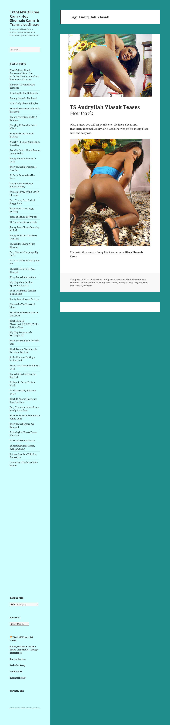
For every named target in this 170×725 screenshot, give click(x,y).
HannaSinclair (17, 677)
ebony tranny (125, 282)
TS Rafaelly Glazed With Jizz (24, 103)
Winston (97, 279)
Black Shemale (133, 279)
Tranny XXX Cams (36, 707)
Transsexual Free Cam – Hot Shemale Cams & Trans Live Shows (24, 18)
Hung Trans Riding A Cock (23, 277)
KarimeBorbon (18, 659)
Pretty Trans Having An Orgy (24, 299)
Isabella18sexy (17, 665)
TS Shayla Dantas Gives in (22, 440)
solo (145, 282)
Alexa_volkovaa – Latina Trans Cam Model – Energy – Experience (24, 649)
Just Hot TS (23, 707)
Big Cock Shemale (115, 279)
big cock (106, 282)
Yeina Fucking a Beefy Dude (23, 216)
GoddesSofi (16, 671)
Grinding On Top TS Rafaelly (24, 93)
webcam (88, 285)
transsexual (76, 285)
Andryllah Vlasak (92, 282)
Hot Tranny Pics (29, 707)
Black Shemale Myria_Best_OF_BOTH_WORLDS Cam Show (24, 324)
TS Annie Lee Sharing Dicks (23, 222)
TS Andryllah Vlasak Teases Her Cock (105, 110)
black (114, 282)
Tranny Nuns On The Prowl (23, 98)
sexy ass (138, 282)
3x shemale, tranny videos (15, 707)
